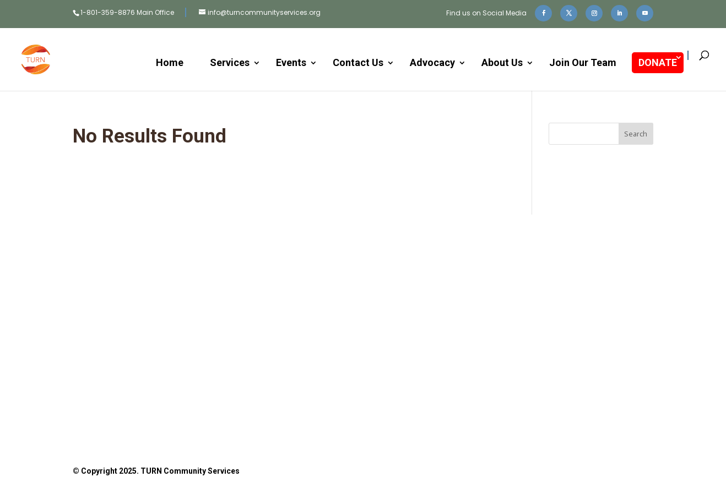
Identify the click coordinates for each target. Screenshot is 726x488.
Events (291, 63)
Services (230, 63)
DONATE (657, 62)
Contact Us (358, 63)
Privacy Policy (444, 412)
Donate (249, 360)
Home (169, 63)
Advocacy (432, 63)
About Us (502, 63)
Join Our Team (582, 63)
